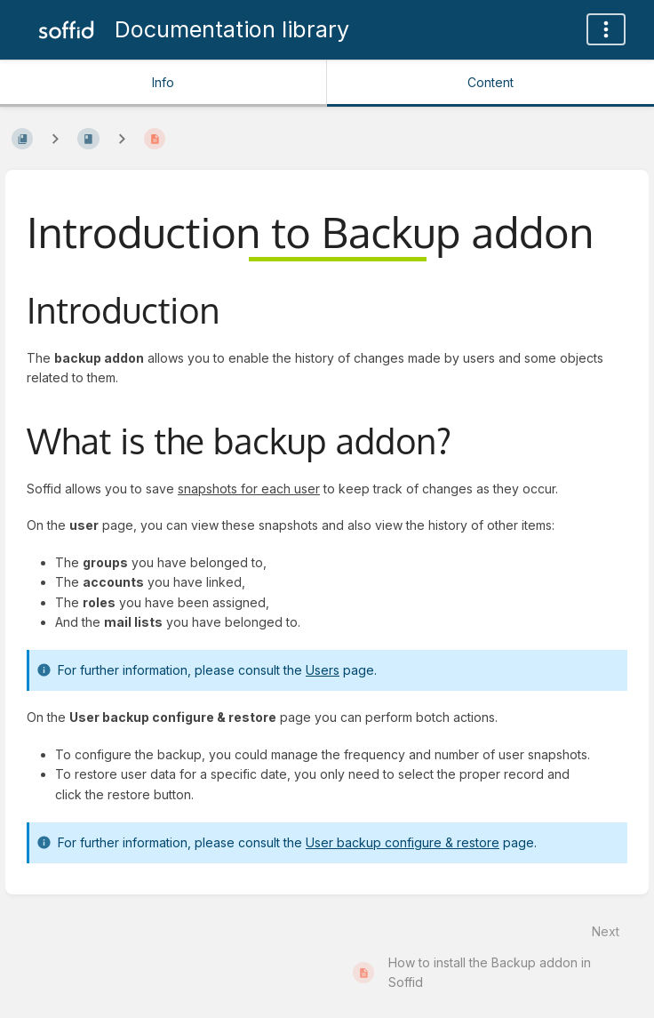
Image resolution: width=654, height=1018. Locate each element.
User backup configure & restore (402, 842)
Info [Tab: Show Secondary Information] (163, 82)
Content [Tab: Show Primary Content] (490, 82)
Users (322, 669)
